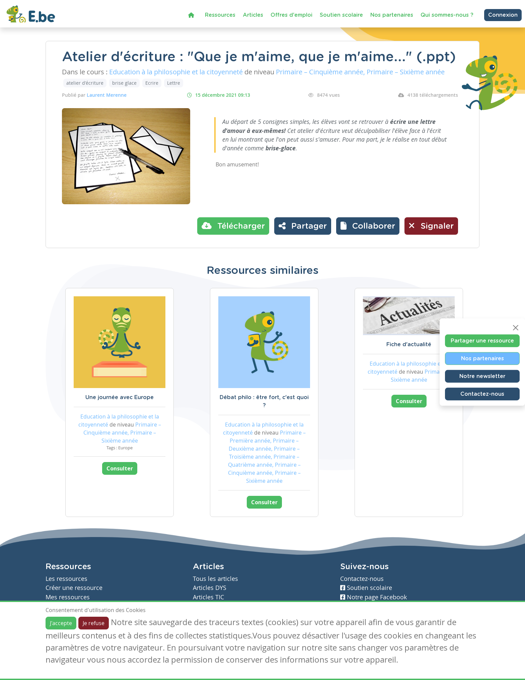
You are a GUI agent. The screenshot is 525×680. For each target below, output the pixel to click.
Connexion (503, 15)
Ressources (220, 15)
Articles (253, 15)
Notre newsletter (482, 376)
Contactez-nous (482, 393)
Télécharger (233, 226)
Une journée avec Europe (119, 397)
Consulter (119, 468)
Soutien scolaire (341, 15)
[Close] (516, 327)
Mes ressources (68, 597)
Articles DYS (209, 588)
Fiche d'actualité (408, 344)
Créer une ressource (74, 588)
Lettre (173, 83)
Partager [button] (303, 226)
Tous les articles (215, 579)
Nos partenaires (391, 15)
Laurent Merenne (107, 95)
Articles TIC (208, 597)
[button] (367, 226)
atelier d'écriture (84, 83)
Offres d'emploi (291, 15)
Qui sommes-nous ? (447, 15)
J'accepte (61, 623)
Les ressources (66, 579)
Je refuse (93, 623)
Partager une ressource (482, 340)
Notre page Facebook (373, 597)
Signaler (431, 226)
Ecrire (151, 83)
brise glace (124, 83)
